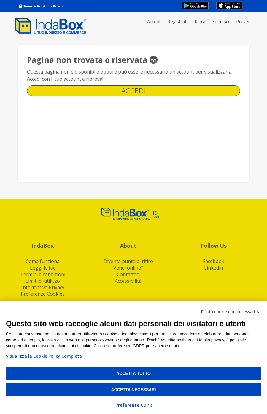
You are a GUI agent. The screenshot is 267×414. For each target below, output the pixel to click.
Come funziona (43, 261)
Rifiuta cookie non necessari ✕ (230, 311)
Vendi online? (128, 268)
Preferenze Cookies (43, 294)
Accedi (153, 21)
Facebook (213, 261)
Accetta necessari (133, 389)
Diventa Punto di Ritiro (41, 6)
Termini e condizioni (42, 274)
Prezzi (242, 21)
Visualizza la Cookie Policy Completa (44, 356)
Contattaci (128, 274)
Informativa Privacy (42, 287)
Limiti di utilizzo (43, 281)
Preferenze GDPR (133, 405)
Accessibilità (128, 281)
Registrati (177, 21)
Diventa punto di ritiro (128, 261)
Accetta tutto (133, 373)
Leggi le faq (43, 268)
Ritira (200, 21)
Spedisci (220, 21)
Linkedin (213, 268)
